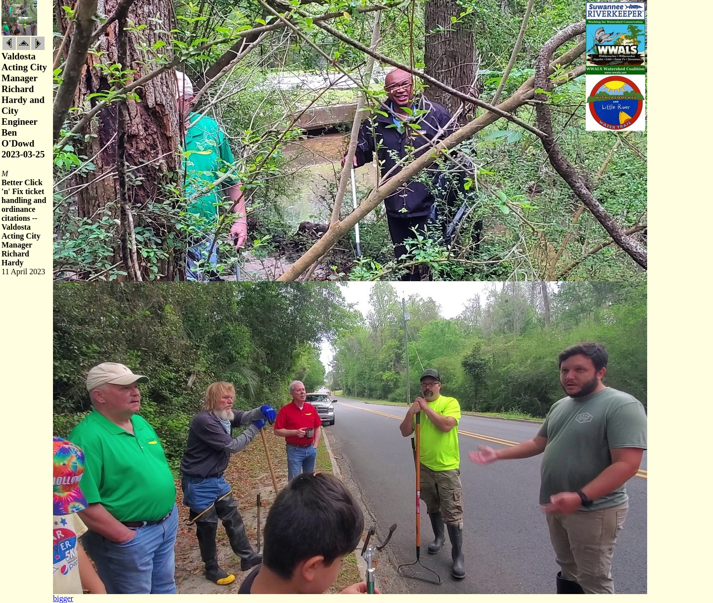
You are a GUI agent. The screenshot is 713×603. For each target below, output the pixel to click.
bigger (63, 598)
